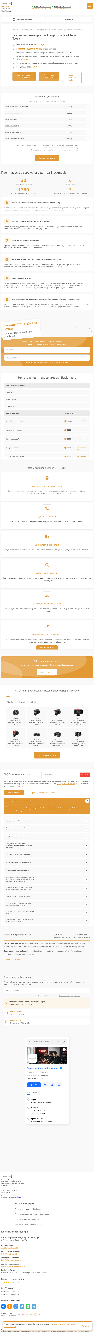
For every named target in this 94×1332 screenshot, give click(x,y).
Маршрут (34, 1084)
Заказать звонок (47, 672)
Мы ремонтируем (23, 19)
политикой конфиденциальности (57, 362)
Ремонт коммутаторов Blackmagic (29, 1219)
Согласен (85, 1326)
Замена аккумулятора (12, 126)
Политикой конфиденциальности (69, 996)
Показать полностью (12, 959)
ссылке (19, 1198)
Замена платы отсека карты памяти (16, 106)
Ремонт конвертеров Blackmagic (29, 1224)
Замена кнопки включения (13, 113)
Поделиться (3, 1306)
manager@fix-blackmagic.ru (13, 1266)
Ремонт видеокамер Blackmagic (28, 1209)
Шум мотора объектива (15, 457)
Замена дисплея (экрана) (13, 132)
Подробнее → (81, 421)
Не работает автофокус (15, 421)
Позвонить (68, 19)
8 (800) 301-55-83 (9, 1254)
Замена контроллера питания (14, 138)
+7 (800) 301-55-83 (42, 6)
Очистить (84, 775)
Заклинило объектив (14, 430)
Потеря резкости (12, 448)
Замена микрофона (11, 119)
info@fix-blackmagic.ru (11, 1260)
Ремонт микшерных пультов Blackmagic (32, 1214)
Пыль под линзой (12, 439)
